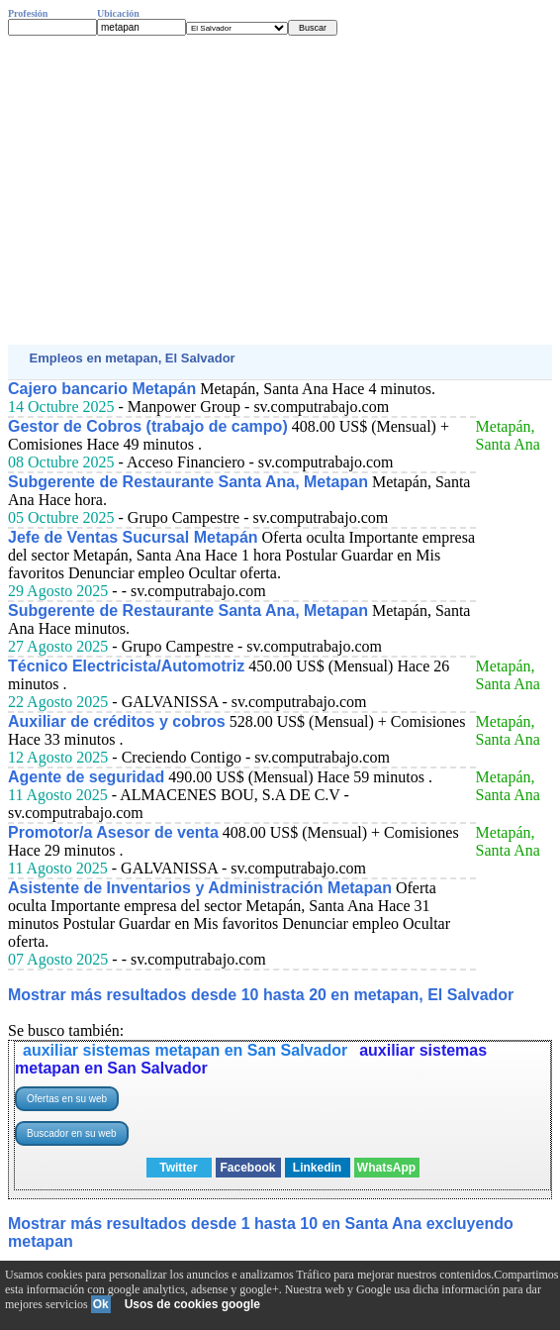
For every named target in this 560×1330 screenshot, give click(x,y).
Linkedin (317, 1168)
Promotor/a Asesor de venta (113, 832)
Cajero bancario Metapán (102, 388)
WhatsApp (386, 1168)
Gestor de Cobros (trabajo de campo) (148, 426)
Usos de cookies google (192, 1304)
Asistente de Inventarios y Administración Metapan (200, 887)
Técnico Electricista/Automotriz (126, 666)
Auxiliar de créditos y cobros (117, 721)
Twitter (178, 1168)
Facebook (247, 1168)
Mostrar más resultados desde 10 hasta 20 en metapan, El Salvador (260, 994)
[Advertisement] (280, 190)
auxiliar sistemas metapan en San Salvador (185, 1050)
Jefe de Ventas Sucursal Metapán (133, 537)
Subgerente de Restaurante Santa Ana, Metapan (188, 481)
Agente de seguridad (86, 776)
